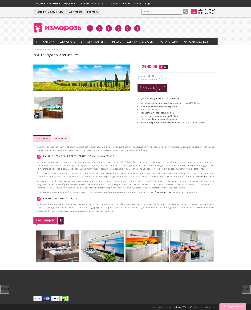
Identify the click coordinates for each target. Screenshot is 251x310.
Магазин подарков (196, 41)
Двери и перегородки (140, 41)
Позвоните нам (163, 192)
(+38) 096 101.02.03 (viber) (76, 3)
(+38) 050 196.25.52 (100, 3)
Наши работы (75, 12)
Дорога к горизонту (52, 49)
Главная (37, 49)
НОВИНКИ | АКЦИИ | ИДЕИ (49, 12)
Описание (42, 138)
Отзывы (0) (60, 138)
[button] (232, 306)
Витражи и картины (93, 41)
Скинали (48, 41)
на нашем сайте (205, 176)
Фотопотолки (169, 41)
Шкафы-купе (67, 41)
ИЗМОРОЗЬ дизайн (184, 307)
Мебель (116, 41)
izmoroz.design (143, 3)
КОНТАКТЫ (92, 12)
